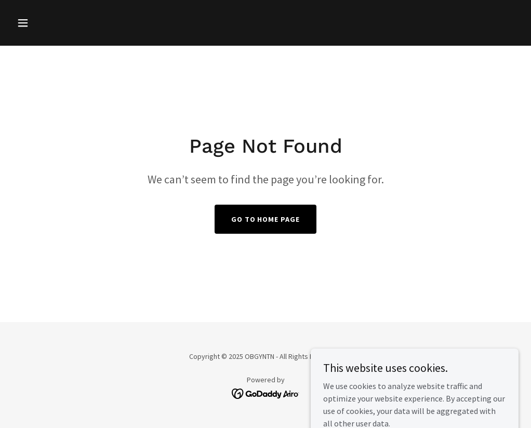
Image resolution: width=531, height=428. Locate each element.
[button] (50, 22)
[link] (266, 392)
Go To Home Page (265, 219)
